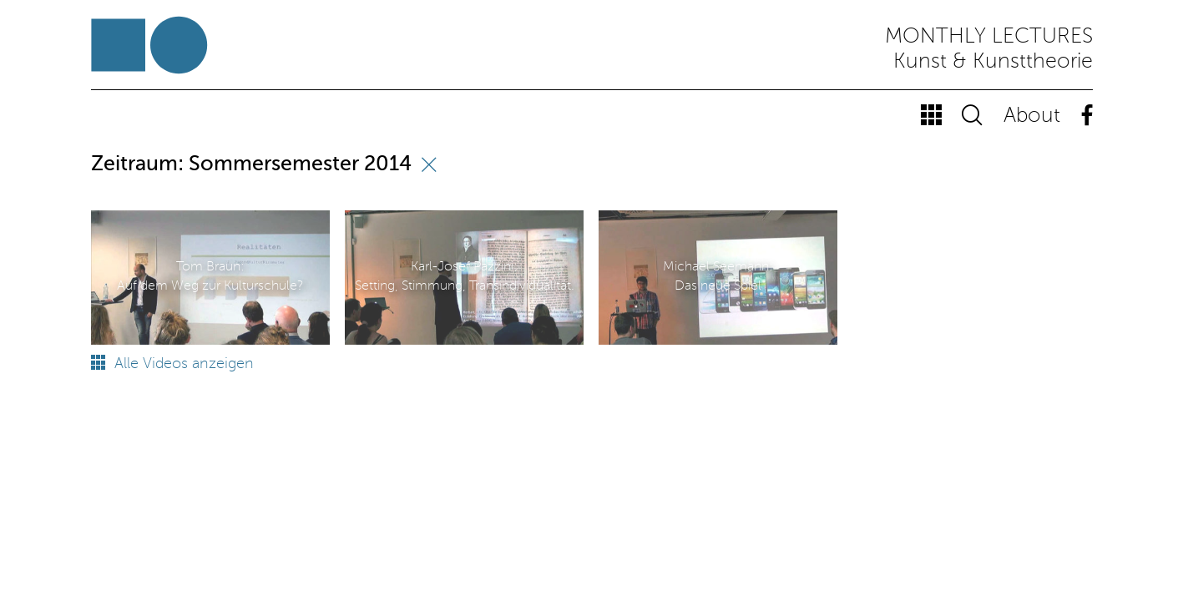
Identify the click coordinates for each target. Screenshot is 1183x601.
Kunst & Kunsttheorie (993, 62)
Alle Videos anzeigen (172, 363)
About (1032, 116)
